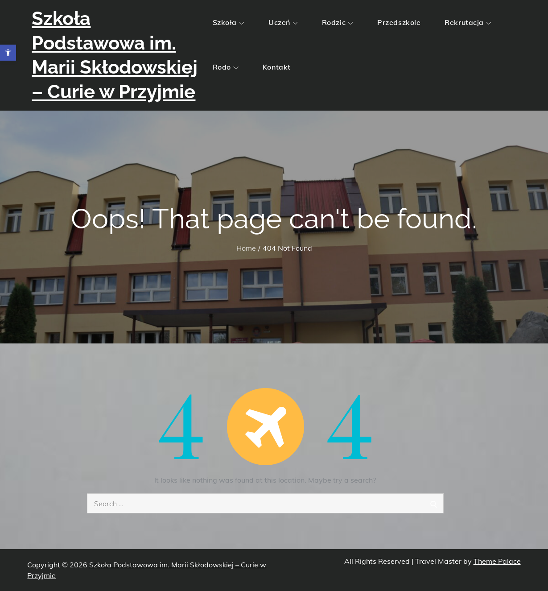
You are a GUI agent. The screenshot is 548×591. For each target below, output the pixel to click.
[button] (8, 53)
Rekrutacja (468, 22)
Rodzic (337, 22)
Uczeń (283, 22)
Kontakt (277, 66)
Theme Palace (497, 561)
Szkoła (228, 22)
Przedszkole (398, 22)
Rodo (226, 66)
